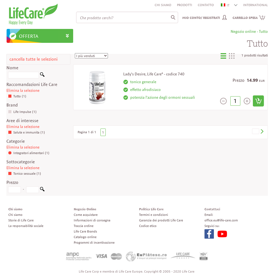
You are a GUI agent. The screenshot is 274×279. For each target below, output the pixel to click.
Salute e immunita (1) (26, 132)
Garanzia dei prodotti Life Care (161, 220)
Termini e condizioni (153, 215)
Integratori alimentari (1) (29, 153)
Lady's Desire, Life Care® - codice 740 (153, 73)
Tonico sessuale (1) (24, 173)
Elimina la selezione (23, 90)
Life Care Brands (85, 231)
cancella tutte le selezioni (33, 59)
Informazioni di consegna (92, 220)
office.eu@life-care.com (221, 220)
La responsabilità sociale (25, 226)
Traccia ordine (83, 226)
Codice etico (148, 226)
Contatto (206, 5)
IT (225, 5)
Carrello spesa (249, 18)
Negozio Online (85, 209)
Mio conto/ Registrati (201, 18)
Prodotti (184, 5)
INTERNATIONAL (255, 5)
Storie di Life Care (21, 220)
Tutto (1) (17, 96)
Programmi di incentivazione (94, 242)
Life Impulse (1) (22, 112)
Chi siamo (163, 5)
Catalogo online (85, 237)
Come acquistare (86, 215)
